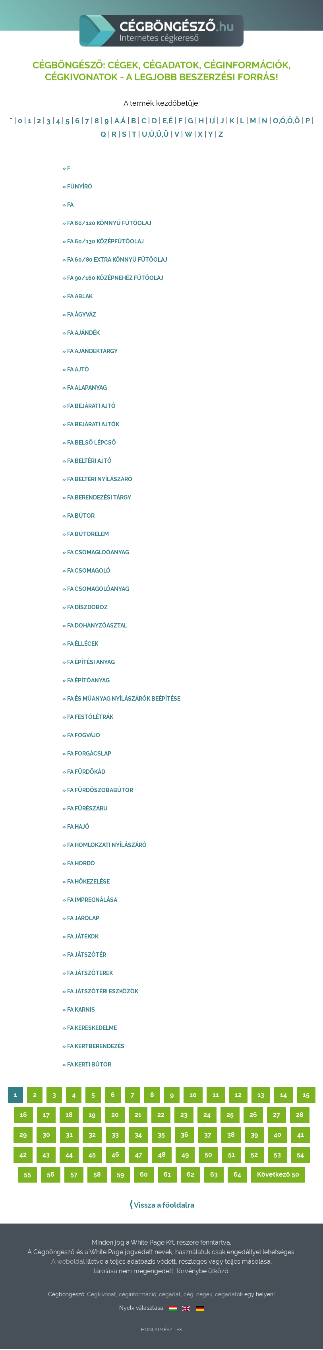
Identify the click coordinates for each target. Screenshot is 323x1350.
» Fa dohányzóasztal (94, 627)
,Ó (282, 122)
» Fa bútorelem (85, 535)
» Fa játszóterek (87, 974)
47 (138, 1156)
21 (138, 1116)
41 (300, 1136)
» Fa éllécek (80, 645)
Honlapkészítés (161, 1331)
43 (46, 1156)
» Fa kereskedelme (89, 1029)
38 (231, 1136)
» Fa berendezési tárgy (96, 498)
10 (193, 1096)
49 (185, 1156)
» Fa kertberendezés (93, 1047)
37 (207, 1136)
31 (69, 1136)
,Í (213, 122)
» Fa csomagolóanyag (95, 590)
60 (144, 1175)
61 (167, 1175)
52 (254, 1156)
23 (184, 1116)
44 (69, 1156)
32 (92, 1136)
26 (253, 1116)
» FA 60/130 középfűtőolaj (103, 242)
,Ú (151, 135)
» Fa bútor (78, 517)
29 (23, 1136)
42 (23, 1156)
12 (238, 1096)
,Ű (165, 135)
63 (214, 1175)
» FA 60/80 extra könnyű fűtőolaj (114, 261)
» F (66, 169)
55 (27, 1175)
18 (69, 1116)
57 (73, 1175)
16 (23, 1116)
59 (120, 1175)
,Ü (158, 135)
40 (277, 1136)
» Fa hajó (75, 828)
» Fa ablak (77, 297)
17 (46, 1116)
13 (260, 1096)
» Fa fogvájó (81, 736)
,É (170, 122)
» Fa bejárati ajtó (89, 407)
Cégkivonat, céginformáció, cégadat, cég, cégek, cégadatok (165, 1295)
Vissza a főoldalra (161, 1205)
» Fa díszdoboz (85, 608)
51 (231, 1156)
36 (184, 1136)
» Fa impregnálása (89, 901)
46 (115, 1156)
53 (277, 1156)
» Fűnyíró (77, 188)
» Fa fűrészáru (85, 809)
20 (115, 1116)
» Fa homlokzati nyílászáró (104, 846)
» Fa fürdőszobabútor (97, 791)
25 (230, 1116)
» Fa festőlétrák (87, 718)
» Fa (67, 206)
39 (254, 1136)
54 (300, 1156)
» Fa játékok (80, 937)
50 (208, 1156)
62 (190, 1175)
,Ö (289, 122)
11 (216, 1096)
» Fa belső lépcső (89, 444)
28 (300, 1116)
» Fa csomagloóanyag (95, 553)
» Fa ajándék (81, 334)
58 (97, 1175)
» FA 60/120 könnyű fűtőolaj (106, 224)
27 (276, 1116)
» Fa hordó (78, 864)
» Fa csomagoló (86, 572)
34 (138, 1136)
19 (92, 1116)
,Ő (296, 122)
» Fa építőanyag (86, 681)
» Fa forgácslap (86, 755)
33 (115, 1136)
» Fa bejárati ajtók (90, 425)
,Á (122, 122)
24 (207, 1116)
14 (283, 1096)
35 (161, 1136)
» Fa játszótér (84, 956)
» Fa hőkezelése (86, 883)
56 (50, 1175)
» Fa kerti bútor (86, 1066)
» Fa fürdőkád (83, 773)
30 (46, 1136)
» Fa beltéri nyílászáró (97, 480)
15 (306, 1096)
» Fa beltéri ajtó (87, 462)
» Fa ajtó (75, 370)
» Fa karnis (78, 1011)
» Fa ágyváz (79, 316)
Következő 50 (278, 1175)
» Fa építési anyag (88, 663)
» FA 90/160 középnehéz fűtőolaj (112, 279)
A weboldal (68, 1262)
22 (160, 1116)
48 (162, 1156)
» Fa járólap (80, 919)
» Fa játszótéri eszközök (100, 992)
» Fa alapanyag (84, 389)
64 (237, 1175)
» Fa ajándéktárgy (90, 352)
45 (92, 1156)
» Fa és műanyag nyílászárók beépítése (121, 700)
